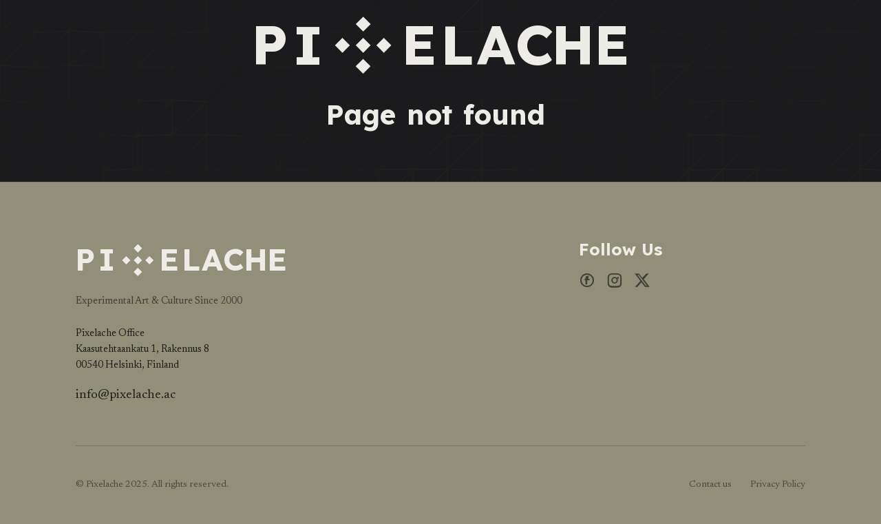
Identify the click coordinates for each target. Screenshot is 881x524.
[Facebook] (587, 284)
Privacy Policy (777, 485)
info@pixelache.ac (126, 395)
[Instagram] (614, 284)
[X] (642, 284)
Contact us (710, 485)
